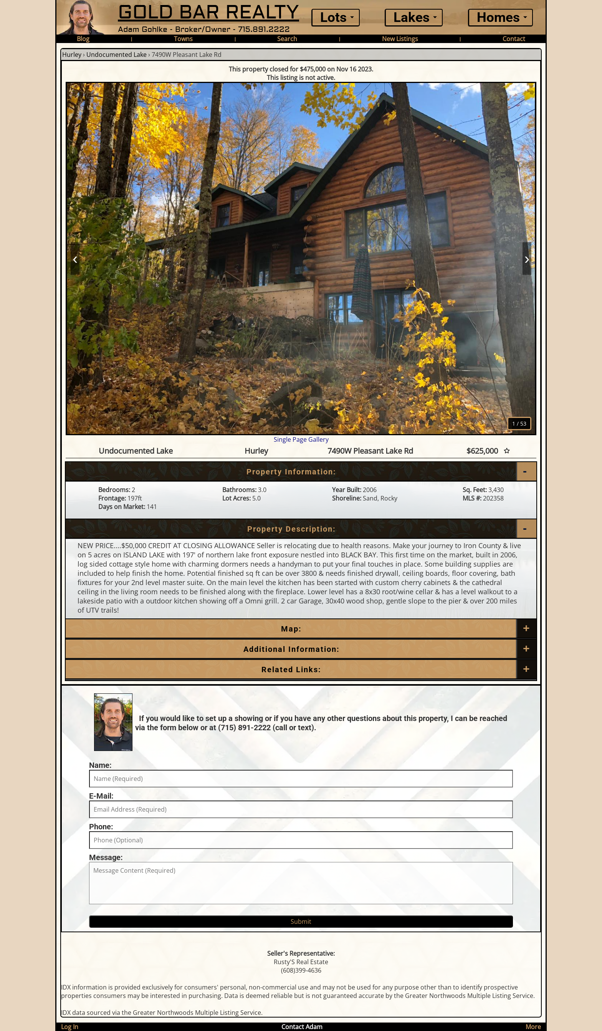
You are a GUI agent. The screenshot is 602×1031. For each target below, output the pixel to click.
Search (287, 39)
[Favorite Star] (507, 451)
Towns (183, 39)
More (533, 1027)
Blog (83, 39)
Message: (106, 857)
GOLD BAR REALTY (208, 12)
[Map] (301, 628)
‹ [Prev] (75, 258)
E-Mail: (101, 796)
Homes (498, 17)
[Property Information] (301, 471)
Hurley (71, 54)
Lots (333, 17)
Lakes (412, 17)
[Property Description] (301, 529)
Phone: (101, 826)
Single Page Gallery (301, 439)
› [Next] (526, 258)
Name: (100, 765)
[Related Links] (301, 669)
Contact (514, 39)
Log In (69, 1027)
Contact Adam (301, 1027)
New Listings (400, 39)
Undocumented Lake (116, 54)
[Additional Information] (301, 649)
